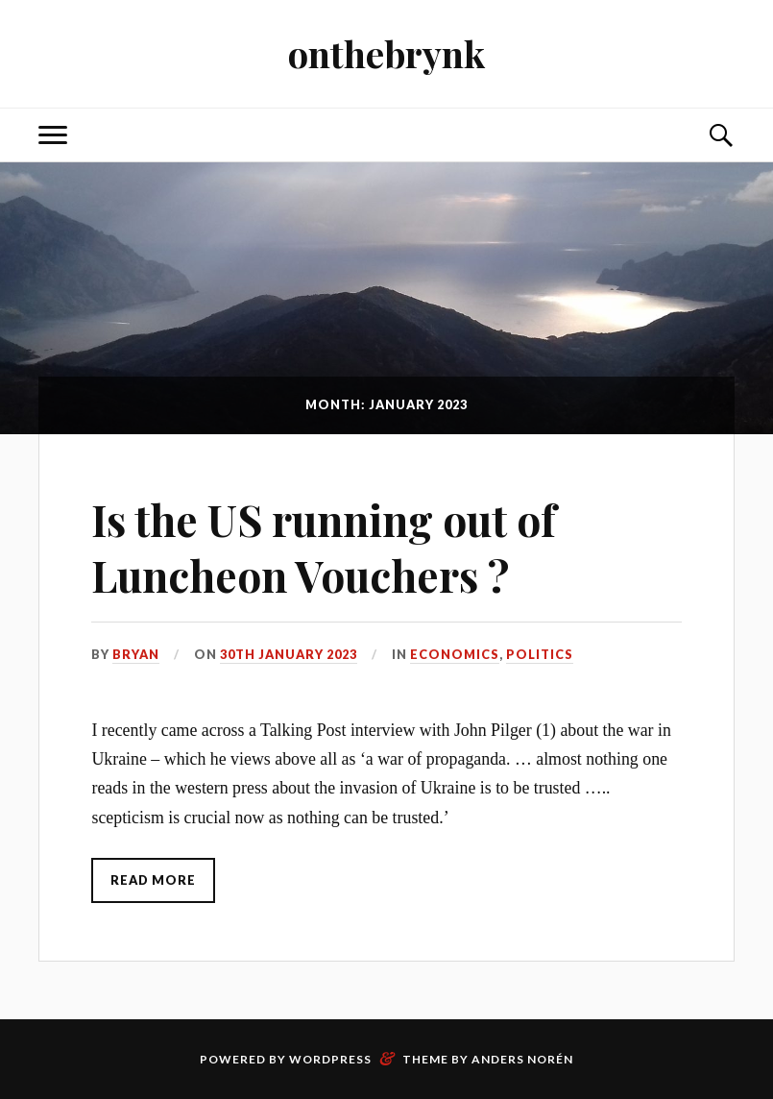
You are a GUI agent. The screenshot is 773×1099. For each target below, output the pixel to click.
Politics (539, 654)
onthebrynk (386, 53)
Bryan (135, 654)
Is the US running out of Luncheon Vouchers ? (323, 546)
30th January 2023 (288, 654)
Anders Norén (522, 1059)
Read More (153, 880)
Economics (454, 654)
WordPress (330, 1059)
